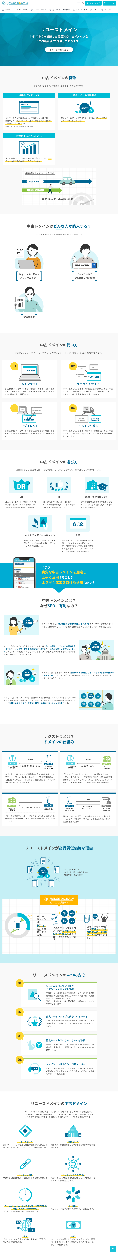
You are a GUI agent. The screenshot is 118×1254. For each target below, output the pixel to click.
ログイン (109, 3)
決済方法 (35, 1206)
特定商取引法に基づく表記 (107, 1251)
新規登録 (7, 1206)
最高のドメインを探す (59, 1181)
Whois (63, 1206)
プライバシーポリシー (69, 1213)
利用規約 (64, 1209)
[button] (106, 9)
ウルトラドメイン (10, 1223)
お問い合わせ (37, 1213)
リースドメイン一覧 (11, 1216)
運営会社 (93, 1251)
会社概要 (92, 1206)
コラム (34, 1216)
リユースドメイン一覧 (12, 1213)
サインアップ (93, 3)
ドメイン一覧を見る (59, 51)
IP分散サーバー (9, 1226)
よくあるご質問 (38, 1209)
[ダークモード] (83, 3)
